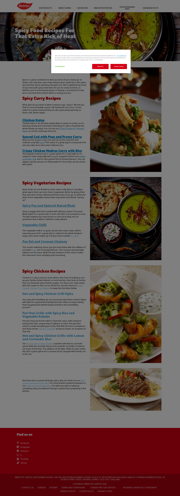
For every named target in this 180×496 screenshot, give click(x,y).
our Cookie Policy (121, 55)
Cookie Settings (60, 66)
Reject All (100, 66)
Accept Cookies (119, 66)
